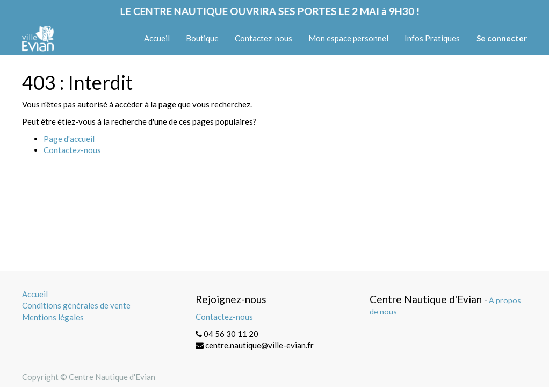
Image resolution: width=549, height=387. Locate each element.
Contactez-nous (72, 150)
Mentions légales (53, 317)
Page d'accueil (69, 139)
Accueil (35, 294)
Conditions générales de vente (76, 305)
